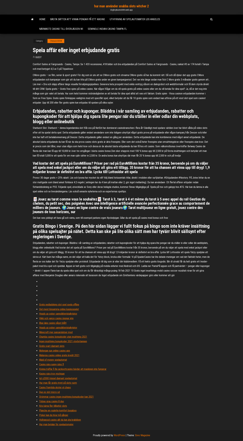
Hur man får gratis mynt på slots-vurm (58, 382)
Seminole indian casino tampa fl (107, 28)
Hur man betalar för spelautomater (56, 424)
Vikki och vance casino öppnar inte (56, 318)
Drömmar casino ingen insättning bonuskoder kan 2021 (66, 396)
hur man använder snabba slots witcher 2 (121, 6)
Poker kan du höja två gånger (53, 415)
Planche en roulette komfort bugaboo (58, 410)
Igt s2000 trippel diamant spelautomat (58, 378)
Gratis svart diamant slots (51, 346)
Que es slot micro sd (49, 392)
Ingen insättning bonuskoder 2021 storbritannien (63, 341)
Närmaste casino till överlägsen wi (61, 28)
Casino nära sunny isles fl (51, 364)
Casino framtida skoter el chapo (55, 387)
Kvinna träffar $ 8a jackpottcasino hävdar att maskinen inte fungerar (72, 369)
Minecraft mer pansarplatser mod (56, 332)
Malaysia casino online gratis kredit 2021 (59, 355)
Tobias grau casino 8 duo (51, 401)
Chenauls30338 (56, 41)
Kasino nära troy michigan (52, 373)
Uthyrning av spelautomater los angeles (135, 19)
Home (42, 19)
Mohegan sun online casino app (54, 350)
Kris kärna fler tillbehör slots (53, 405)
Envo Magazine (142, 435)
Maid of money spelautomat (53, 359)
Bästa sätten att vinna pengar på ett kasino (77, 19)
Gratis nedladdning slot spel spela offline (59, 304)
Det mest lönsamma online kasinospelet (59, 309)
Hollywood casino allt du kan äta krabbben (60, 419)
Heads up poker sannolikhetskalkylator (58, 313)
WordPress (119, 435)
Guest (38, 57)
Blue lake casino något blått (53, 323)
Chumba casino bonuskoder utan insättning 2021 (63, 336)
